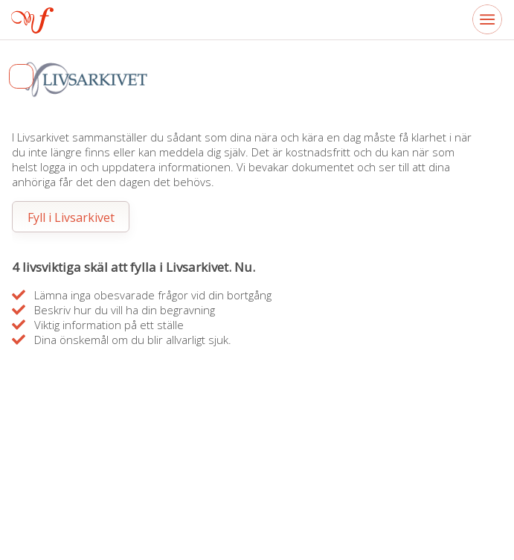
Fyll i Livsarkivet (71, 217)
